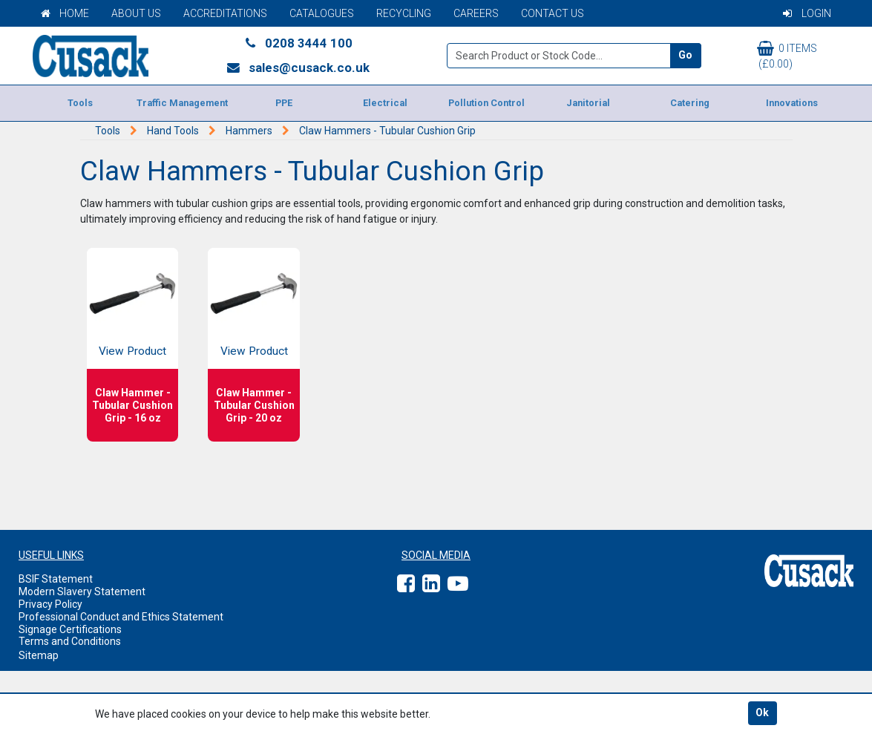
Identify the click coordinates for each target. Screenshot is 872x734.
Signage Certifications (70, 629)
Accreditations (225, 13)
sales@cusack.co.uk (298, 67)
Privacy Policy (50, 604)
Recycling (403, 13)
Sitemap (39, 655)
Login (807, 13)
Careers (476, 13)
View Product (132, 351)
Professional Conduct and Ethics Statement (121, 617)
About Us (136, 13)
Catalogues (321, 13)
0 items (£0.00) (787, 55)
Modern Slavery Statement (82, 591)
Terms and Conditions (70, 641)
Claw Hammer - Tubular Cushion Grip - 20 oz (254, 405)
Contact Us (552, 13)
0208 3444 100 (298, 43)
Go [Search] (685, 55)
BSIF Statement (56, 579)
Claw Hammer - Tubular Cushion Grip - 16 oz (132, 405)
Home (65, 13)
